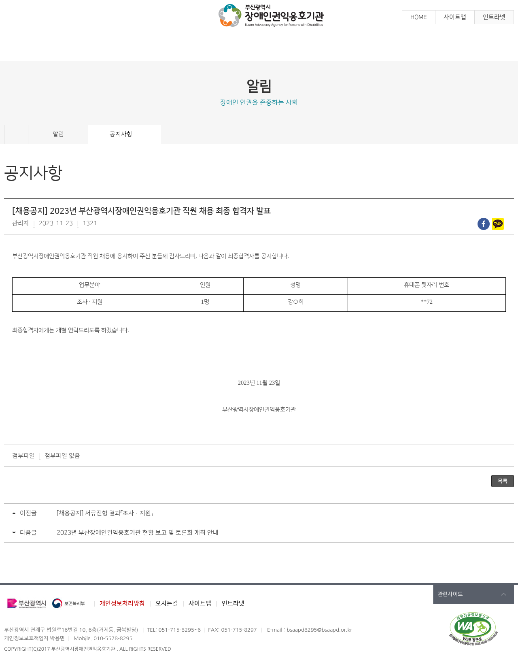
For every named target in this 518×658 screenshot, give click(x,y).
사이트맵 (455, 17)
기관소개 (450, 48)
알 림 (68, 48)
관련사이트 (450, 594)
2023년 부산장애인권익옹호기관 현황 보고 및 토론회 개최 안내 (138, 532)
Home (16, 134)
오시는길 (166, 603)
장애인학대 (323, 48)
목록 (502, 481)
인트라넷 (494, 17)
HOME (418, 17)
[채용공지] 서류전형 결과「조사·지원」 (105, 513)
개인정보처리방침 (122, 603)
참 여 (195, 48)
